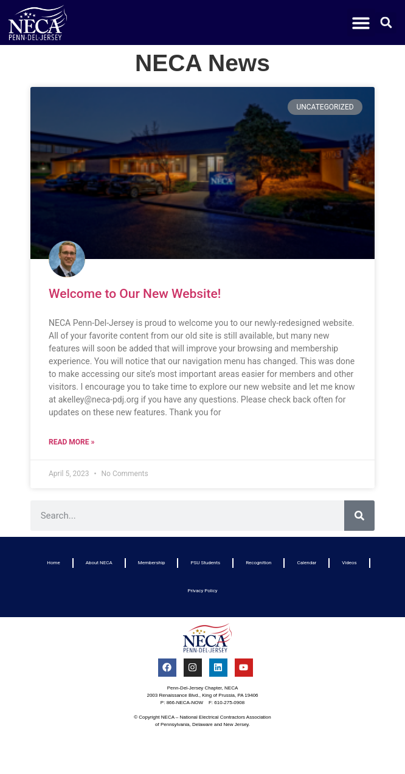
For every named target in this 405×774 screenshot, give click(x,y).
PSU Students (205, 562)
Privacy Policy (202, 590)
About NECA (99, 562)
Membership (151, 562)
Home (53, 562)
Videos (349, 562)
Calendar (306, 562)
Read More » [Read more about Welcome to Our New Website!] (71, 442)
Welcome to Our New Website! (135, 293)
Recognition (258, 562)
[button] (361, 23)
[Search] (359, 515)
